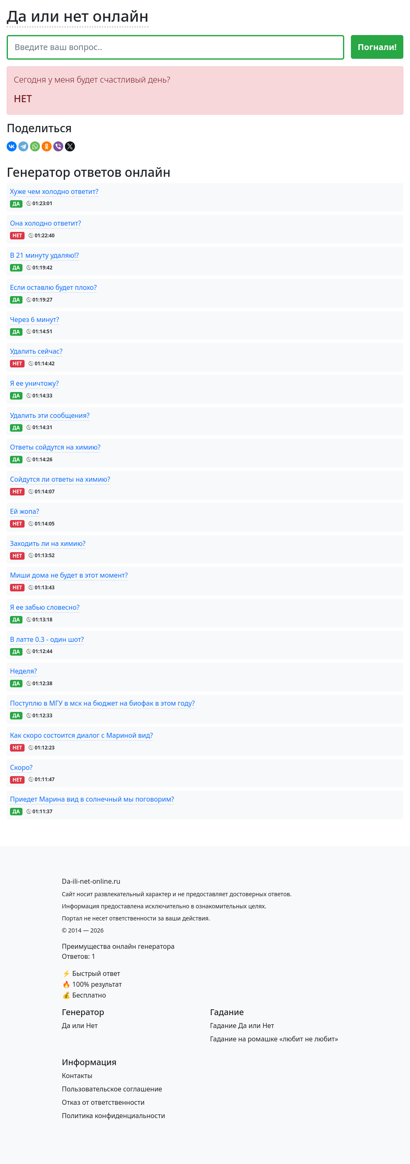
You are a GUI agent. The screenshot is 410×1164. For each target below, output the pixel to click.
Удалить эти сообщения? (49, 415)
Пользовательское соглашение (112, 1089)
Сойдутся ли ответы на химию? (60, 479)
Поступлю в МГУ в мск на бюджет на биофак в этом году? (102, 703)
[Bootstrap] (91, 881)
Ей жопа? (24, 511)
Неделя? (23, 671)
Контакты (77, 1075)
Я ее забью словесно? (45, 607)
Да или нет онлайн (78, 15)
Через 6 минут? (34, 319)
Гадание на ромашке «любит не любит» (274, 1038)
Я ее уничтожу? (34, 383)
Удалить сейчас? (36, 351)
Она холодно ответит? (45, 223)
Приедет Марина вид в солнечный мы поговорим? (92, 799)
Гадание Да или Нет (242, 1025)
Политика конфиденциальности (113, 1115)
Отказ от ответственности (103, 1102)
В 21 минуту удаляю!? (44, 255)
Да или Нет (80, 1025)
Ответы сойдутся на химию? (55, 447)
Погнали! (377, 47)
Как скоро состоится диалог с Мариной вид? (81, 735)
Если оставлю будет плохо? (53, 287)
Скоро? (21, 767)
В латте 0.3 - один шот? (47, 639)
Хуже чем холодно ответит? (54, 191)
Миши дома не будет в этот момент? (69, 575)
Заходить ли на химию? (47, 543)
